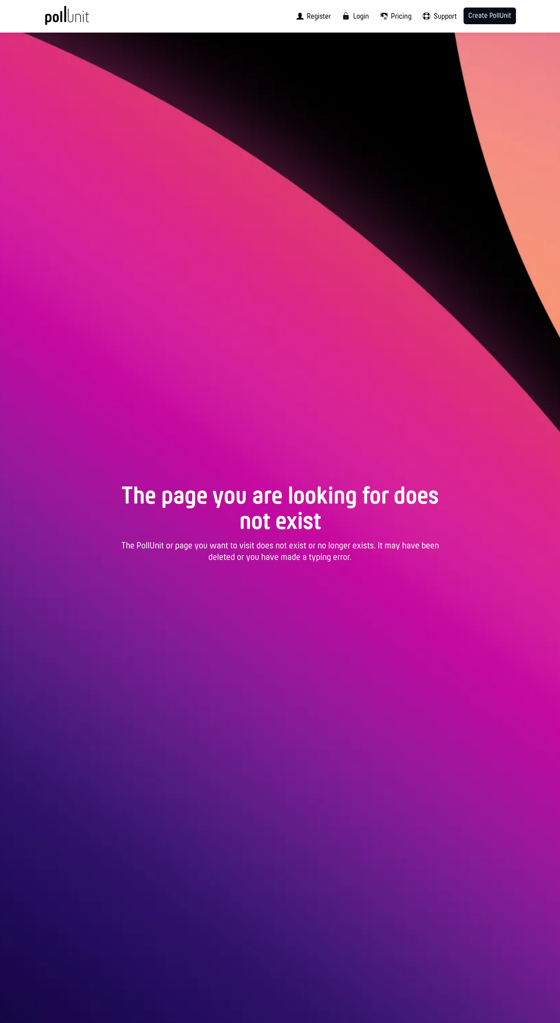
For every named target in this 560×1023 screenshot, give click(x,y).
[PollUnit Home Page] (80, 19)
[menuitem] (311, 16)
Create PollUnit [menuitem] (489, 16)
